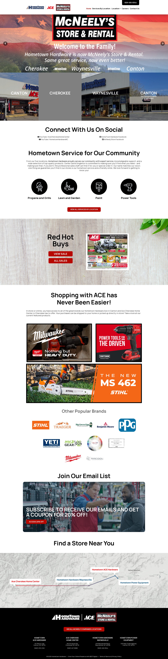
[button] (33, 251)
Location (115, 8)
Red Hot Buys (60, 240)
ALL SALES (60, 260)
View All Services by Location (84, 209)
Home (88, 8)
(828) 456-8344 (102, 648)
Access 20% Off (36, 522)
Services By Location (101, 8)
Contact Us (135, 8)
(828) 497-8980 (72, 648)
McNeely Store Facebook (113, 139)
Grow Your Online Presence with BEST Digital (82, 656)
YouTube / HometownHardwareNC (53, 139)
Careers (125, 8)
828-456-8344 (131, 2)
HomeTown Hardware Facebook (113, 137)
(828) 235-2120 (39, 648)
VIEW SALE (60, 254)
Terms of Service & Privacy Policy (111, 656)
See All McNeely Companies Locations (84, 629)
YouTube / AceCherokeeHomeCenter (54, 137)
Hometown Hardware (59, 656)
